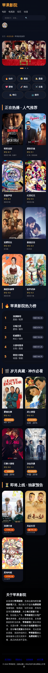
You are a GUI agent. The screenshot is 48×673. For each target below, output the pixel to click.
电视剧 (12, 11)
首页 (3, 36)
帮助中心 (18, 659)
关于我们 (8, 659)
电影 (4, 11)
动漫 (26, 11)
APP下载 (40, 659)
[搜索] (14, 18)
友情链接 (29, 659)
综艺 (19, 11)
